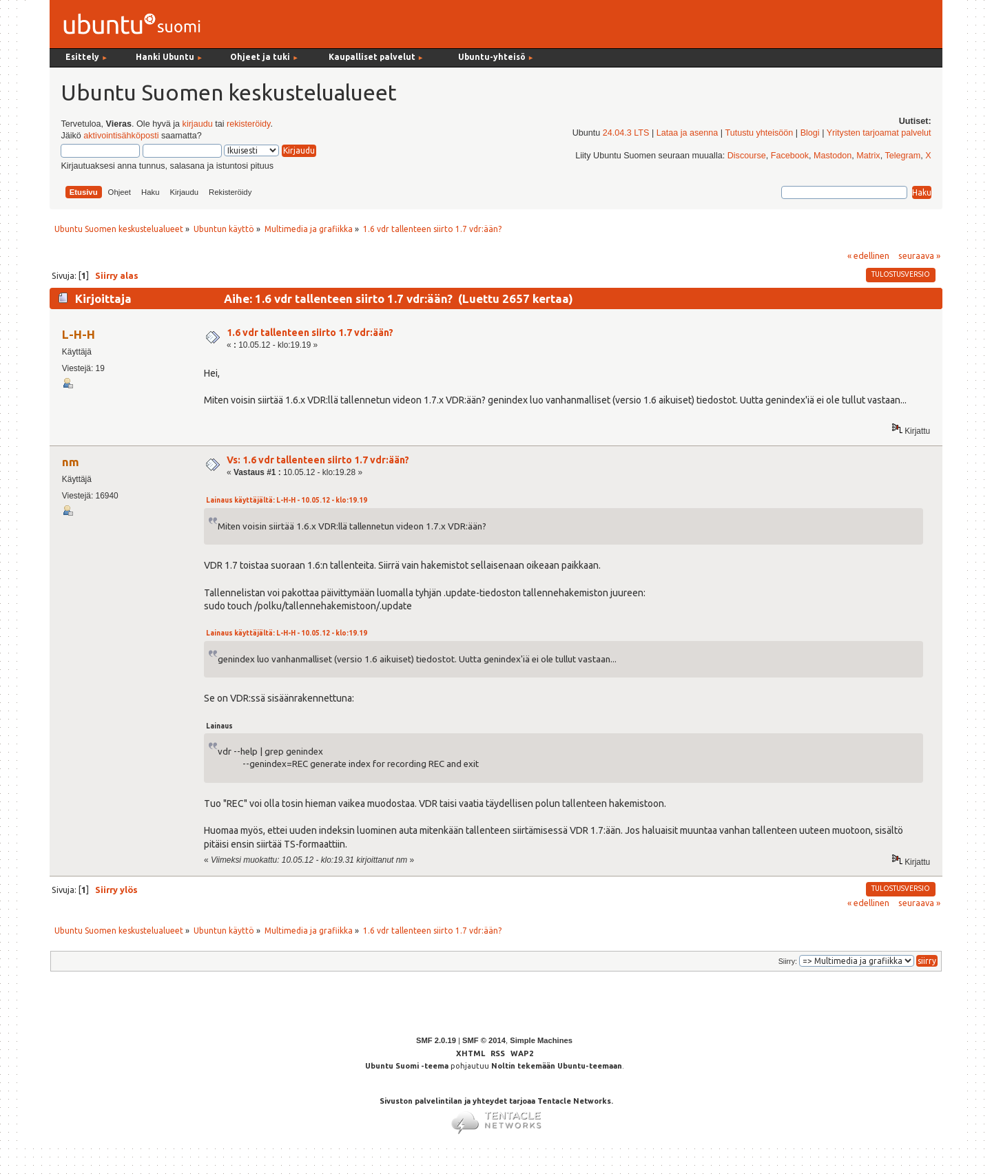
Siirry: (787, 961)
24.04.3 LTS (626, 133)
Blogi (810, 133)
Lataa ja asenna (688, 133)
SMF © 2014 (484, 1040)
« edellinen (868, 255)
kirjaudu (198, 124)
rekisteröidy (248, 124)
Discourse (746, 155)
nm (70, 461)
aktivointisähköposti (120, 135)
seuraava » (919, 255)
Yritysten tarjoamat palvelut (879, 133)
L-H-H (78, 334)
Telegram (902, 155)
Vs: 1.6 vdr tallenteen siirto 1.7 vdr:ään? (318, 459)
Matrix (868, 155)
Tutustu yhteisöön (759, 133)
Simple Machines (541, 1040)
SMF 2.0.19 (436, 1040)
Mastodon (832, 155)
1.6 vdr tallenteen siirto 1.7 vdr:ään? (310, 332)
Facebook (790, 155)
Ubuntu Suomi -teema (406, 1066)
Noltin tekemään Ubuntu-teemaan (556, 1066)
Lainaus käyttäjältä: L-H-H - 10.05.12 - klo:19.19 (286, 500)
